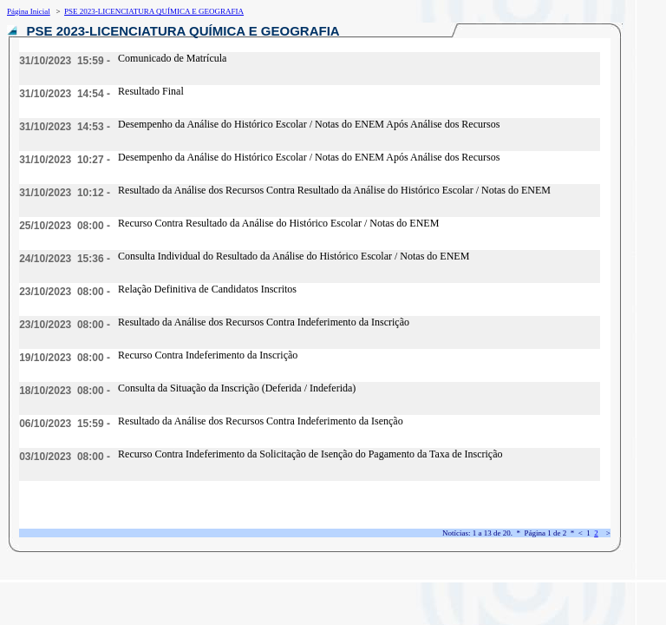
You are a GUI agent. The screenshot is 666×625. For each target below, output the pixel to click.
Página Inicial (28, 11)
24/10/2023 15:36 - (64, 259)
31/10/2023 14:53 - (64, 127)
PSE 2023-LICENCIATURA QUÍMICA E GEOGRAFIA (154, 11)
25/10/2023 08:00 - (64, 226)
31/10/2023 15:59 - (64, 61)
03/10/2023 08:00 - (64, 457)
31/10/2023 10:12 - (64, 193)
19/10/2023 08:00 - (64, 358)
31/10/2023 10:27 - (64, 160)
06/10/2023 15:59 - (64, 424)
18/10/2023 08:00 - (64, 391)
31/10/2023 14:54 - (64, 94)
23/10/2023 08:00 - (64, 292)
